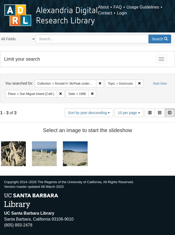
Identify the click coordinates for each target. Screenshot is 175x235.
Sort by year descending (89, 113)
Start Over (160, 83)
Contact (105, 13)
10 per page (129, 113)
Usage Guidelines (143, 7)
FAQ (117, 7)
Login (122, 13)
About (103, 7)
